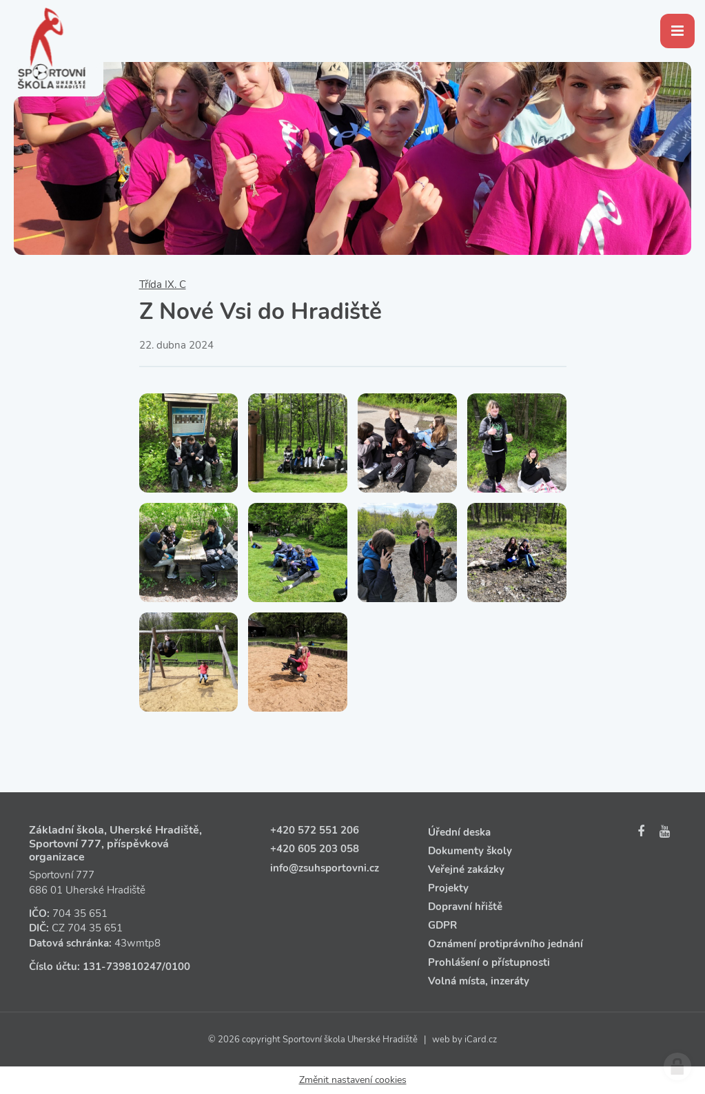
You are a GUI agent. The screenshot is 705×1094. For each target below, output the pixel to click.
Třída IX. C (162, 284)
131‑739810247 (122, 966)
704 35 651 (80, 913)
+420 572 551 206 (314, 830)
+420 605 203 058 (314, 849)
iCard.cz (480, 1039)
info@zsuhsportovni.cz (324, 868)
